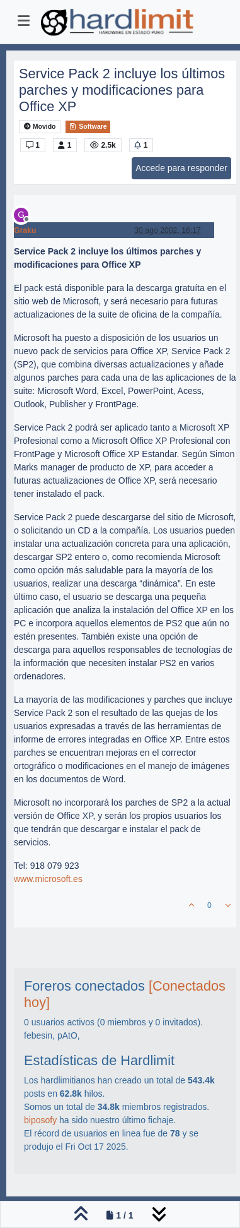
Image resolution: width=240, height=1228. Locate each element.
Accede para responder (181, 168)
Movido (40, 126)
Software (87, 126)
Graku (25, 230)
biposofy (40, 1120)
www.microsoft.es (48, 879)
